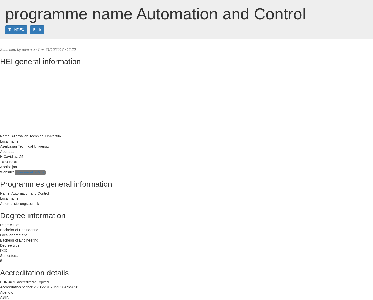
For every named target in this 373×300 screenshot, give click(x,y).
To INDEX (16, 30)
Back (37, 30)
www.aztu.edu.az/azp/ (30, 172)
